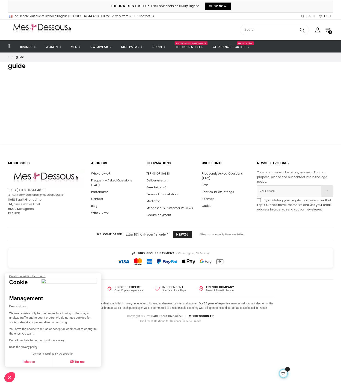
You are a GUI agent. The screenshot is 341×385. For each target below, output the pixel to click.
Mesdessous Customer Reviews (169, 208)
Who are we (100, 212)
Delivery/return (157, 180)
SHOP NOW (217, 6)
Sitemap (208, 199)
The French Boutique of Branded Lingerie (38, 16)
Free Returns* (156, 187)
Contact (97, 199)
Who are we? (100, 173)
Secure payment (158, 215)
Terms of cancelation (162, 194)
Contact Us (145, 16)
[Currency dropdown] (307, 16)
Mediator (153, 201)
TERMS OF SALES (158, 173)
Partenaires (99, 192)
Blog (94, 205)
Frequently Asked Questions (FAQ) (111, 183)
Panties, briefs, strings (218, 192)
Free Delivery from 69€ (119, 16)
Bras (205, 185)
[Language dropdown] (325, 16)
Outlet (206, 205)
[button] (9, 377)
